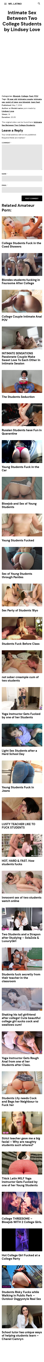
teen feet (35, 102)
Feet (31, 96)
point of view (12, 102)
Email (5, 185)
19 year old (12, 99)
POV (36, 96)
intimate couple (25, 99)
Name (5, 174)
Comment (6, 143)
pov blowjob (24, 102)
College (24, 96)
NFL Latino (15, 4)
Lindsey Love (8, 111)
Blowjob (16, 96)
